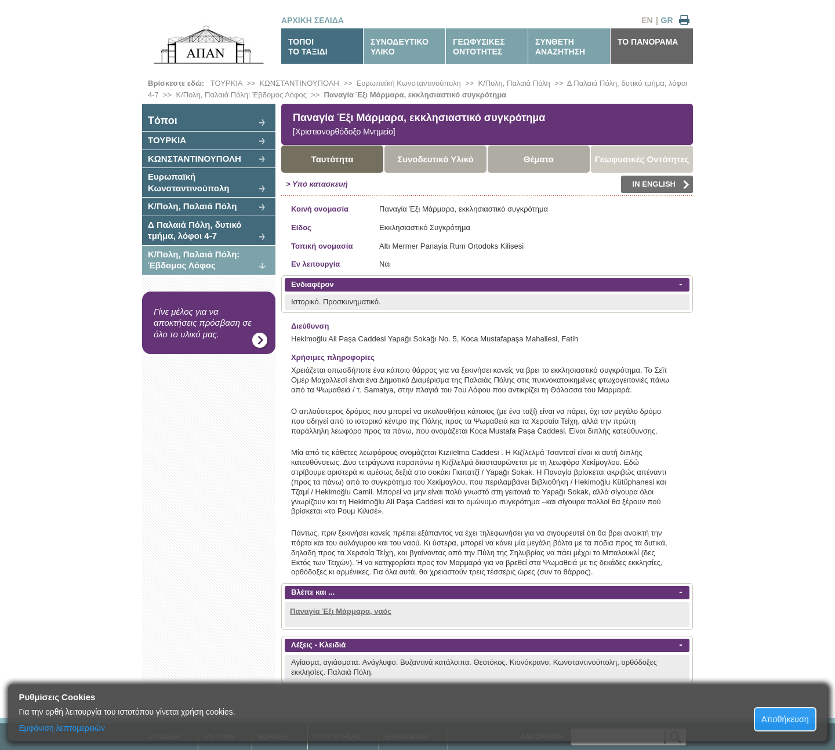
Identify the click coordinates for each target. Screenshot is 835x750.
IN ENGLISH (661, 184)
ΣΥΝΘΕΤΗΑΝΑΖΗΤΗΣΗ (560, 46)
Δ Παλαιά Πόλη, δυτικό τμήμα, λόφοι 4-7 (195, 230)
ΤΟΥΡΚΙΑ (226, 83)
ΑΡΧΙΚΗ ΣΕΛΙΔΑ (312, 20)
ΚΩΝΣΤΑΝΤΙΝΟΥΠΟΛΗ (299, 83)
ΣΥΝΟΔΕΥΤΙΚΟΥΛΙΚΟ (400, 46)
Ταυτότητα (332, 159)
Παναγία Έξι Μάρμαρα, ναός (340, 611)
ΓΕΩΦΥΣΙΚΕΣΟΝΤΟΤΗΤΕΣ (479, 46)
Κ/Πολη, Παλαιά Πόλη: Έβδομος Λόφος (241, 94)
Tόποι (162, 120)
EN (646, 20)
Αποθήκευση (785, 719)
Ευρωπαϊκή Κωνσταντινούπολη (409, 83)
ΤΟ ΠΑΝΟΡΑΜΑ (648, 41)
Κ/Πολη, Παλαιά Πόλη (514, 83)
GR (667, 20)
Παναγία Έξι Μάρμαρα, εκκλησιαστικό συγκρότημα (415, 94)
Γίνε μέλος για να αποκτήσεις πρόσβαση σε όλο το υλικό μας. (203, 323)
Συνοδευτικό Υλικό (435, 159)
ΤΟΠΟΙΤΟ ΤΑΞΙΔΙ (308, 46)
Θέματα (539, 159)
